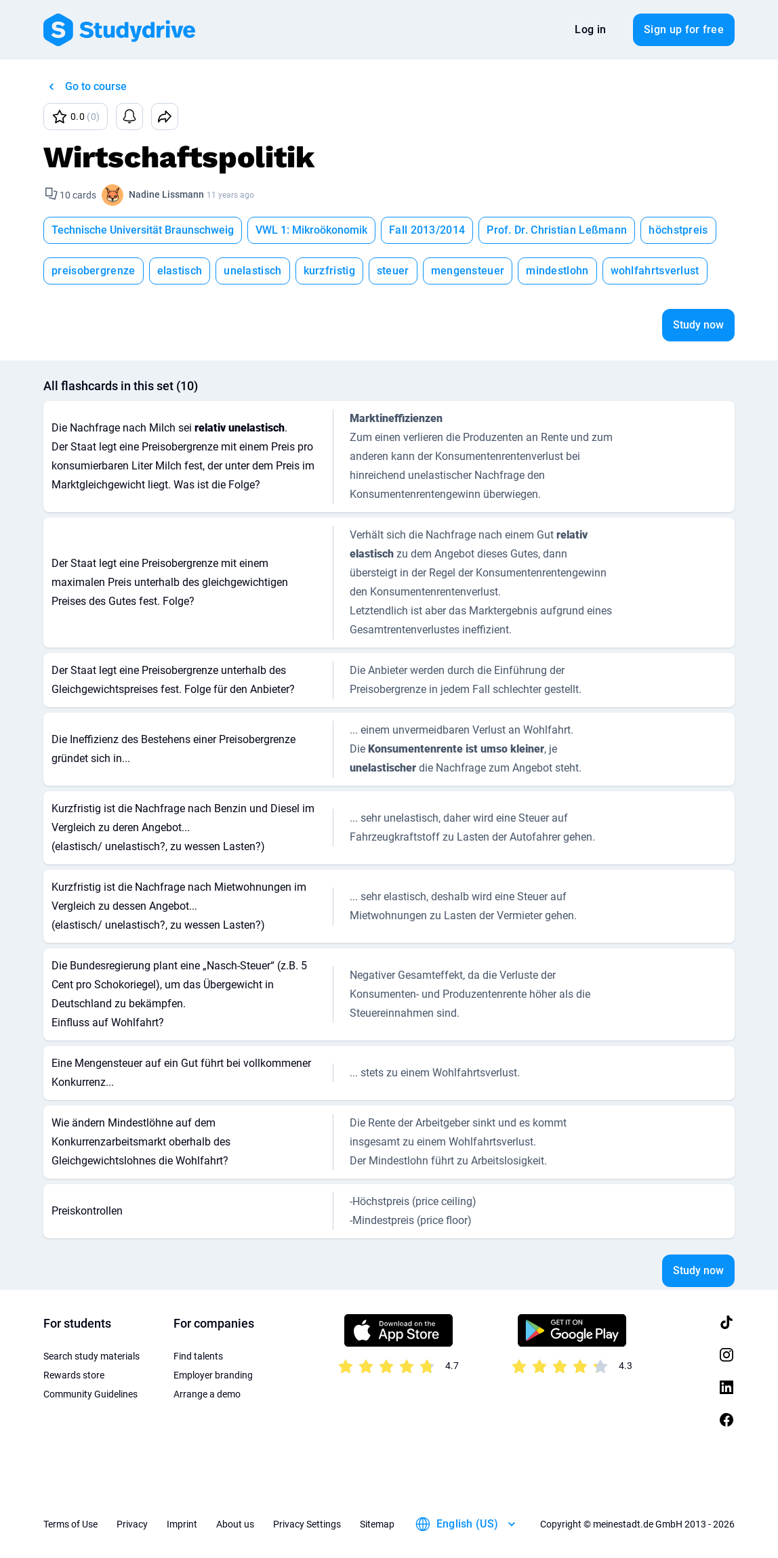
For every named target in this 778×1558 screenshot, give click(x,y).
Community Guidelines (90, 1394)
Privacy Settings (307, 1524)
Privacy (132, 1524)
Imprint (182, 1524)
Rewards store (73, 1375)
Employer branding (213, 1375)
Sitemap (377, 1524)
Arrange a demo (207, 1394)
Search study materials (91, 1356)
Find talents (198, 1356)
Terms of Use (70, 1524)
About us (235, 1524)
